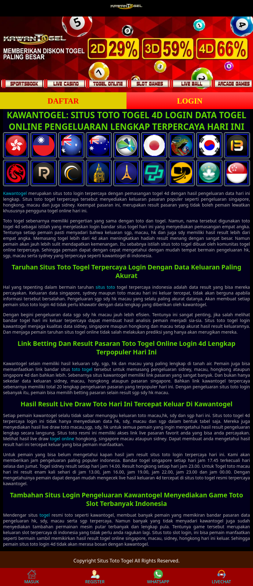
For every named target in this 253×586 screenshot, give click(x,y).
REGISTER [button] (95, 577)
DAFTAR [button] (63, 101)
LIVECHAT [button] (221, 577)
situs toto (105, 287)
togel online (62, 438)
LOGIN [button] (189, 101)
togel (44, 515)
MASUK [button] (31, 577)
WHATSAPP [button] (158, 577)
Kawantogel (15, 193)
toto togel (82, 369)
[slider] (126, 54)
